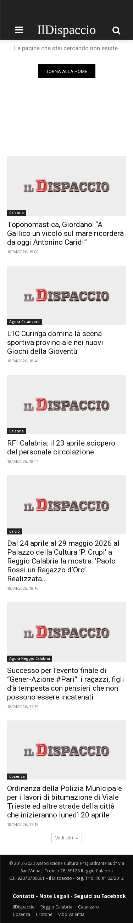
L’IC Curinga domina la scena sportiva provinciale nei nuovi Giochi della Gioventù (55, 342)
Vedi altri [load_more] (66, 838)
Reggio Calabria (56, 907)
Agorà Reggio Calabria (29, 658)
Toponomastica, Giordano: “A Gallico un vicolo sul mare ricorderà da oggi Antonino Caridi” (65, 233)
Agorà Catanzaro (24, 321)
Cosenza (17, 776)
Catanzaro (88, 907)
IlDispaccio (24, 907)
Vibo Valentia (71, 914)
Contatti (23, 896)
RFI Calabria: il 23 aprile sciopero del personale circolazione (61, 447)
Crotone (44, 914)
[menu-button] (19, 30)
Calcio (14, 531)
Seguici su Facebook (100, 896)
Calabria (16, 212)
